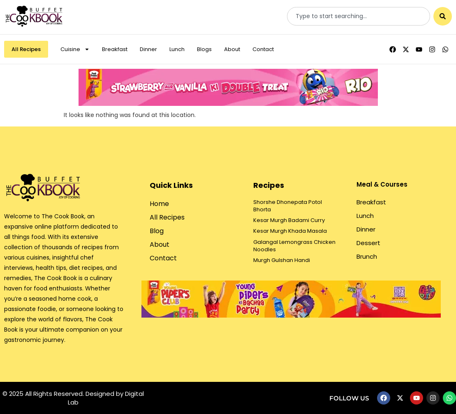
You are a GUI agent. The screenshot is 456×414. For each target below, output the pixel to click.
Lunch (177, 49)
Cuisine (75, 49)
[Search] (442, 16)
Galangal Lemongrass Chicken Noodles (294, 245)
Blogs (204, 49)
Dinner (148, 49)
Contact (263, 49)
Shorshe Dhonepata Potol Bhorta (287, 205)
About (232, 49)
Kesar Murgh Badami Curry (289, 220)
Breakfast (114, 49)
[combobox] (358, 16)
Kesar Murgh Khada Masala (290, 231)
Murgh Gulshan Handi (281, 260)
